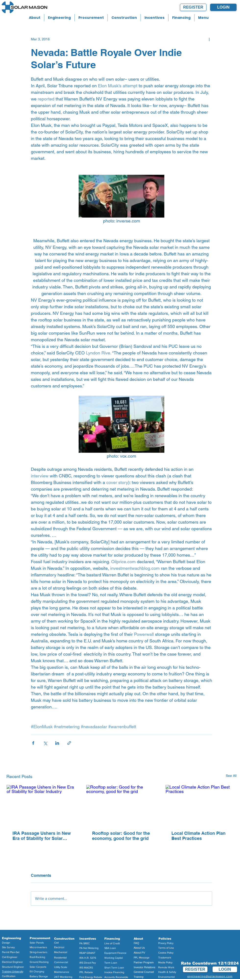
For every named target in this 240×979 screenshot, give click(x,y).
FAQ (136, 943)
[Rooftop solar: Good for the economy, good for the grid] (121, 805)
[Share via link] (69, 743)
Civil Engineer (9, 957)
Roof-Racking (37, 957)
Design (6, 942)
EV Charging (37, 971)
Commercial (61, 962)
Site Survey (8, 947)
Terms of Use (166, 947)
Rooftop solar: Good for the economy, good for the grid (121, 836)
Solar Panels (37, 942)
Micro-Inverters (38, 947)
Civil (56, 942)
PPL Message (141, 957)
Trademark (164, 957)
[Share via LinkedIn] (57, 743)
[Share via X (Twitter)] (45, 743)
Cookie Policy (165, 952)
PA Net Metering (88, 947)
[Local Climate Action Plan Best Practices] (201, 805)
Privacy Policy (165, 943)
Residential (60, 957)
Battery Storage (39, 976)
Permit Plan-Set (10, 952)
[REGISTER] (193, 7)
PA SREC (84, 943)
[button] (34, 17)
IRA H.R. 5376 (87, 957)
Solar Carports (38, 966)
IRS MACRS (86, 967)
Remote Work (166, 967)
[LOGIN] (223, 7)
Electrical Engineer (12, 961)
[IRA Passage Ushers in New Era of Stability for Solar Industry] (42, 805)
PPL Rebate (86, 972)
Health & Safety (167, 971)
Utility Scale (60, 967)
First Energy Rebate (90, 977)
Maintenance (61, 971)
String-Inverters (38, 952)
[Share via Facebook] (33, 743)
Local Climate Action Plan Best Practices (198, 836)
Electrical (59, 947)
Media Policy (165, 962)
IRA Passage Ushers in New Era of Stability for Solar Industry (41, 836)
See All (231, 776)
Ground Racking (39, 961)
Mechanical (60, 952)
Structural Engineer (13, 966)
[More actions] (209, 39)
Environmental (166, 976)
